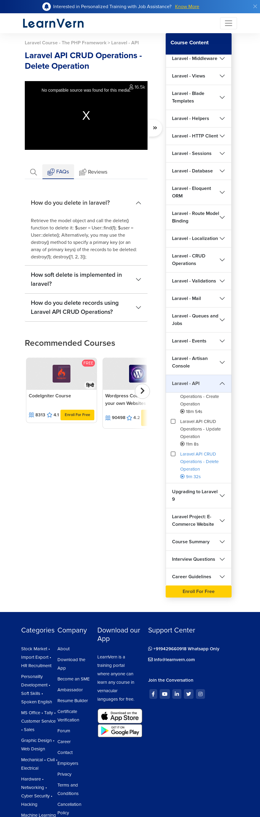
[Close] (255, 6)
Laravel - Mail (186, 298)
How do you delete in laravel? (70, 203)
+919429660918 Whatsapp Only (183, 648)
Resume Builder (72, 700)
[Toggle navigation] (228, 23)
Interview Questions (193, 559)
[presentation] (142, 391)
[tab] (33, 171)
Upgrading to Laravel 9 (195, 495)
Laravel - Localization (195, 238)
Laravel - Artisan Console (190, 362)
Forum (63, 730)
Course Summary (191, 542)
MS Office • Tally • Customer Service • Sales (38, 721)
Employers (67, 763)
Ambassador (70, 689)
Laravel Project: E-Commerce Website (193, 520)
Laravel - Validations (194, 281)
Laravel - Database (192, 171)
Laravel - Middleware (194, 58)
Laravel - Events (189, 341)
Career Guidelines (191, 577)
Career (64, 741)
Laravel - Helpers (190, 118)
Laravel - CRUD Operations (188, 260)
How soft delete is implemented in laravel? (76, 279)
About (63, 648)
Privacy (64, 774)
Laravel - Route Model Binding (195, 217)
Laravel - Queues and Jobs (195, 319)
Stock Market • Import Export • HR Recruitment (36, 657)
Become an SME (73, 679)
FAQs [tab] (58, 172)
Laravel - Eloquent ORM (191, 192)
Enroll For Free (77, 414)
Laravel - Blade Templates (188, 97)
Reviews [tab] (93, 172)
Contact (65, 752)
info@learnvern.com (171, 659)
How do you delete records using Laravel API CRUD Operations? (75, 307)
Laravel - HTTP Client (195, 136)
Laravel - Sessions (192, 153)
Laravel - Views (188, 76)
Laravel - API (186, 383)
